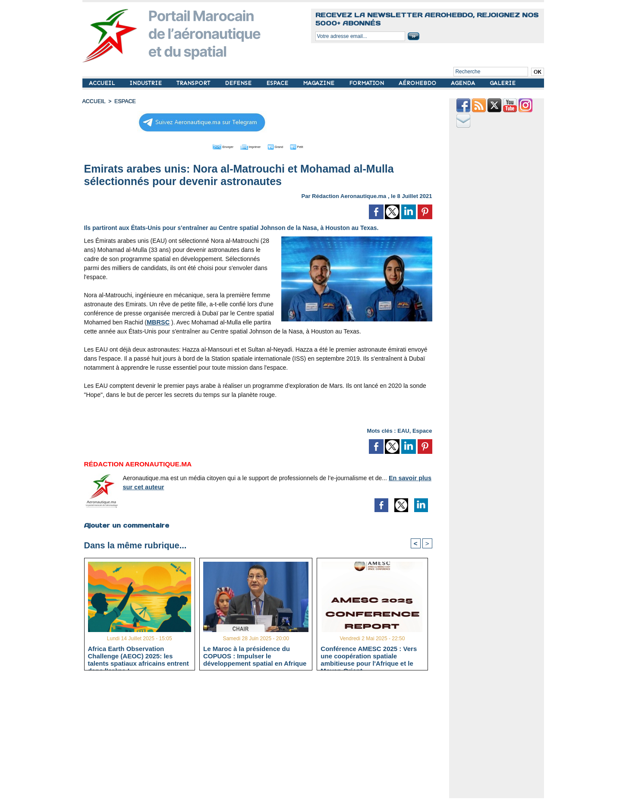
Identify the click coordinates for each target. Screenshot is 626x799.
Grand (284, 145)
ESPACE (278, 83)
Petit (313, 145)
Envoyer (208, 145)
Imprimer (248, 145)
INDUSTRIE (146, 83)
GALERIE (503, 83)
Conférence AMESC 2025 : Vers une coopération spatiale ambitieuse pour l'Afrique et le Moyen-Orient (369, 656)
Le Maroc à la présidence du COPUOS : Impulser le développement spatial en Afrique (255, 656)
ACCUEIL (102, 83)
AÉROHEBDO (418, 83)
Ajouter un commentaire (126, 524)
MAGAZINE (319, 83)
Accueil (93, 101)
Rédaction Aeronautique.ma (349, 195)
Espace (422, 430)
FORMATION (367, 83)
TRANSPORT (194, 83)
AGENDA (464, 83)
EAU (403, 430)
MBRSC (158, 321)
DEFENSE (239, 83)
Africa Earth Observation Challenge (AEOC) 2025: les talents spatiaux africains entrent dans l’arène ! (138, 656)
